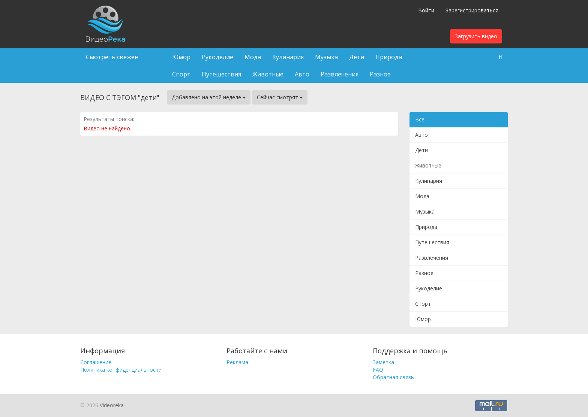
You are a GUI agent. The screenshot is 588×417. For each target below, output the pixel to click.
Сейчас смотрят (280, 97)
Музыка (326, 57)
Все (419, 119)
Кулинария (288, 57)
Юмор (181, 57)
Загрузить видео (476, 36)
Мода (252, 57)
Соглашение (95, 362)
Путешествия (221, 74)
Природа (388, 57)
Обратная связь (393, 377)
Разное (380, 74)
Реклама (237, 362)
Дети (356, 57)
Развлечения (339, 74)
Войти (426, 10)
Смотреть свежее (112, 57)
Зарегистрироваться (472, 10)
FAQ (378, 369)
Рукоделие (217, 57)
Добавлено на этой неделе (209, 97)
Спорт (181, 74)
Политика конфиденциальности (121, 369)
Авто (302, 74)
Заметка (383, 362)
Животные (268, 74)
